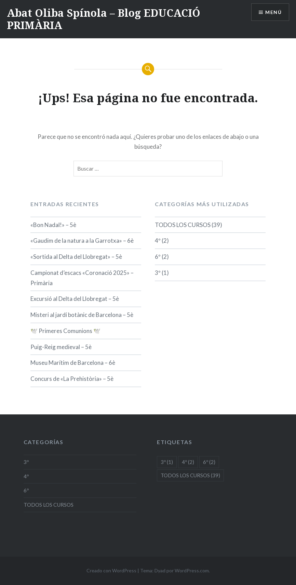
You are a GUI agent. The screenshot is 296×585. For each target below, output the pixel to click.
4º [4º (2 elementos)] (188, 462)
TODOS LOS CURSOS (183, 224)
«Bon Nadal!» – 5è (53, 224)
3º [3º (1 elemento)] (167, 462)
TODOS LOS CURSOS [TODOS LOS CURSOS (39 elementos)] (190, 475)
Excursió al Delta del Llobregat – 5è (74, 298)
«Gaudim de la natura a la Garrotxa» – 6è (82, 240)
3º (158, 272)
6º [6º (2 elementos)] (209, 462)
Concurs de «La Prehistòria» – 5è (71, 378)
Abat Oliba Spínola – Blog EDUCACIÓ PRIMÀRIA (103, 19)
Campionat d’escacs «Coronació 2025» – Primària (82, 278)
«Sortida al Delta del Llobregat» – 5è (76, 256)
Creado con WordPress (111, 570)
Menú (273, 12)
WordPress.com (192, 570)
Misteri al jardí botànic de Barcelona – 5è (81, 314)
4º (158, 240)
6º (158, 256)
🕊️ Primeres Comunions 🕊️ (65, 330)
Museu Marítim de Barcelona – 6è (72, 362)
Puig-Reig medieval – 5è (61, 346)
